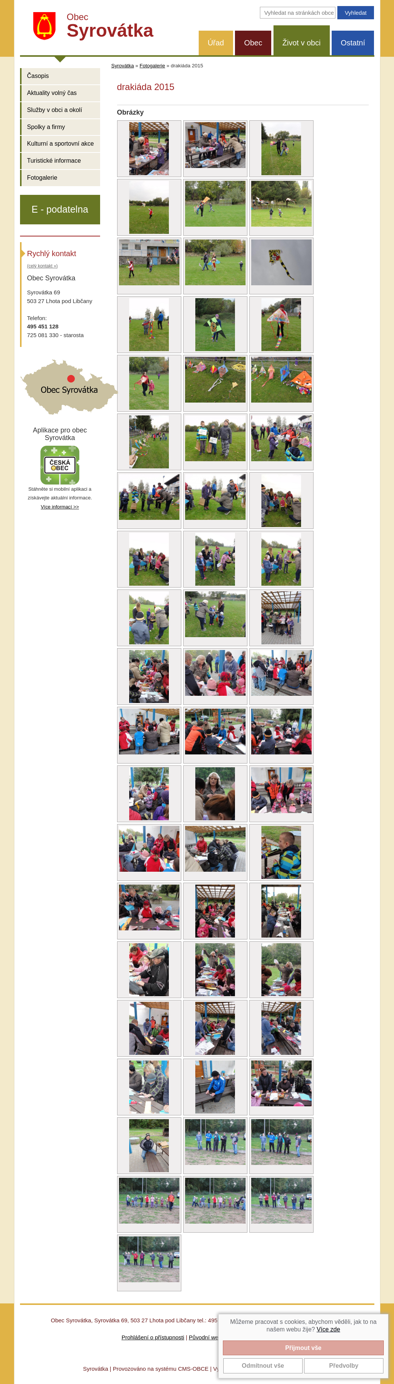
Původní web (205, 1337)
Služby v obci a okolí (54, 110)
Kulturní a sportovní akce (60, 143)
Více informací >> (60, 507)
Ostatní (353, 43)
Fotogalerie (42, 177)
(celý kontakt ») (42, 266)
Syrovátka (122, 65)
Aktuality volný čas (52, 93)
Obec (253, 43)
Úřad (216, 43)
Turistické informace (54, 160)
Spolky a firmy (46, 127)
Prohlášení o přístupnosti (153, 1337)
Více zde (328, 1329)
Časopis (38, 76)
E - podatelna (60, 209)
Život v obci (302, 43)
